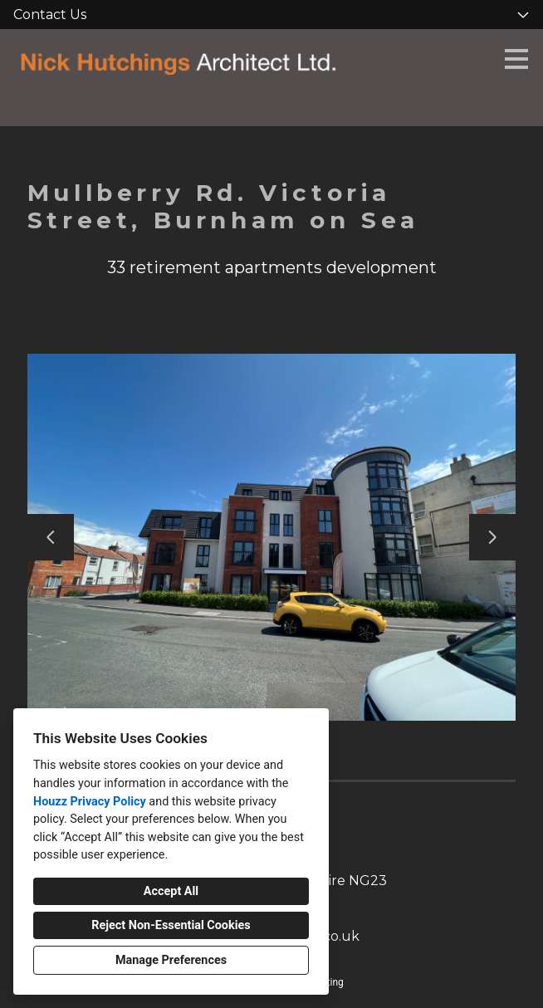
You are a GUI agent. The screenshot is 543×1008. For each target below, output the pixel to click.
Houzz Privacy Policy (89, 802)
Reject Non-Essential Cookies (170, 925)
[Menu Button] (516, 59)
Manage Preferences (171, 960)
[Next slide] (492, 537)
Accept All (171, 891)
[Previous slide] (50, 537)
